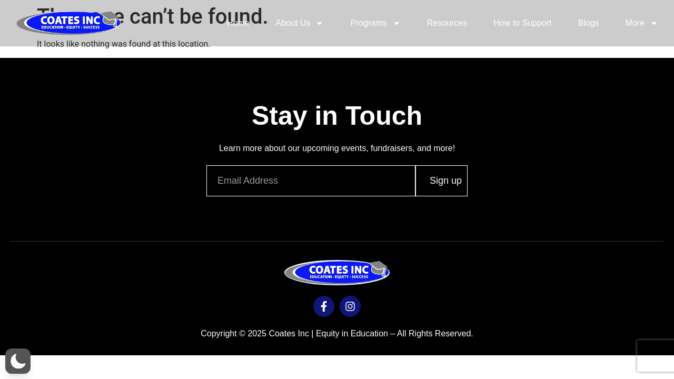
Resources (447, 22)
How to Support (522, 22)
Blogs (588, 22)
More (642, 23)
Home (238, 22)
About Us (300, 23)
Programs (375, 23)
